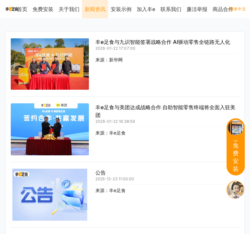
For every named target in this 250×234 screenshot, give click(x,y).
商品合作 (223, 9)
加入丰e (146, 9)
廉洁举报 (197, 9)
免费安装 (43, 9)
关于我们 (69, 9)
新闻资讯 (95, 9)
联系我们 (170, 9)
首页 (22, 9)
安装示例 (121, 9)
